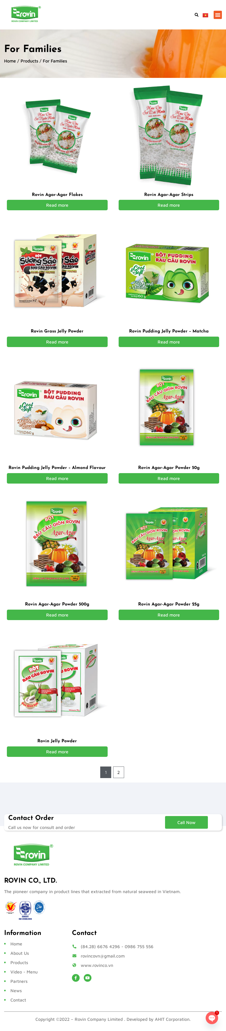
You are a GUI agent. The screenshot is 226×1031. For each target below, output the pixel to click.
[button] (197, 15)
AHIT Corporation (172, 1019)
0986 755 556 (139, 946)
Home (10, 60)
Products (29, 60)
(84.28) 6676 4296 (100, 946)
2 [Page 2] (118, 772)
